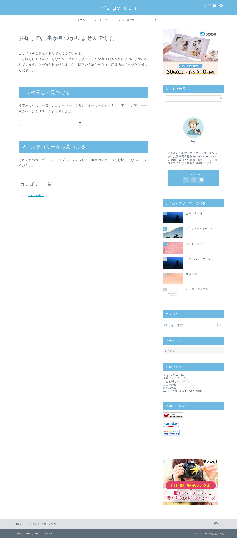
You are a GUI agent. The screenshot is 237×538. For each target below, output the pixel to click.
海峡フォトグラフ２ (175, 378)
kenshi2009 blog (173, 391)
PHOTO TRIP (193, 391)
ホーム (81, 19)
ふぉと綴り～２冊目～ (177, 381)
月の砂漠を (170, 388)
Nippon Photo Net (174, 375)
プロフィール (152, 19)
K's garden (118, 7)
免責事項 (48, 533)
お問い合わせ (127, 19)
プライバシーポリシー (27, 533)
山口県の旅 (170, 384)
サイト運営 (36, 195)
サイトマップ (102, 19)
